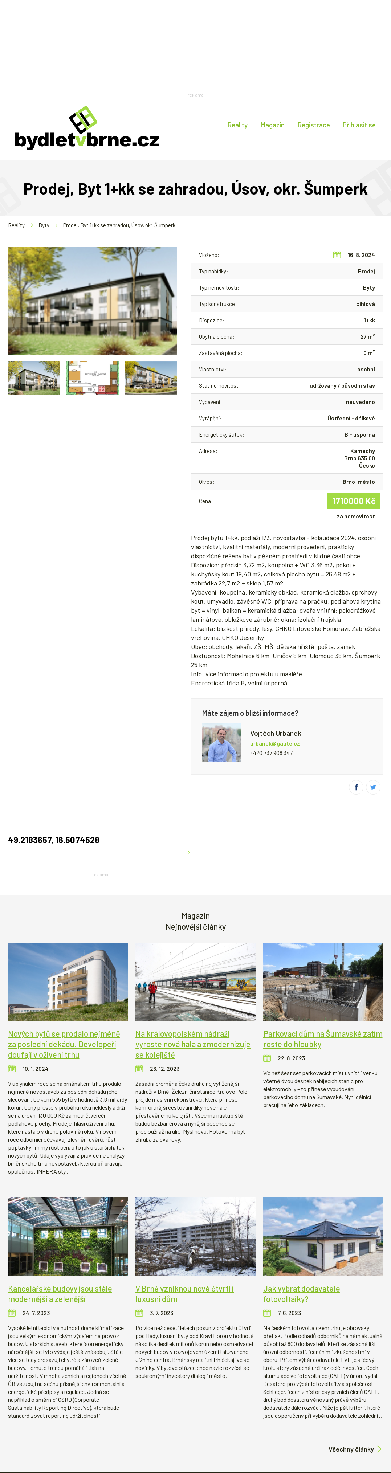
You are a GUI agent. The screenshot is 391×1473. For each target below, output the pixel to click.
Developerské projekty (144, 1417)
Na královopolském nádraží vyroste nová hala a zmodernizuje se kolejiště (193, 975)
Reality (237, 125)
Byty (43, 225)
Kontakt (213, 1445)
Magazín (272, 125)
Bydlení (59, 1417)
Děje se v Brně (322, 1417)
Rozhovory (277, 1417)
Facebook (356, 787)
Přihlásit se (359, 125)
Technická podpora (130, 1445)
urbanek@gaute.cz (275, 743)
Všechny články (351, 1381)
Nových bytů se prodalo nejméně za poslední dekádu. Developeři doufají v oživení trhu (64, 975)
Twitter (373, 787)
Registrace (313, 125)
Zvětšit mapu (173, 425)
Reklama (178, 1445)
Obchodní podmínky (260, 1445)
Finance (89, 1417)
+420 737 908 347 (271, 752)
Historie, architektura (220, 1417)
